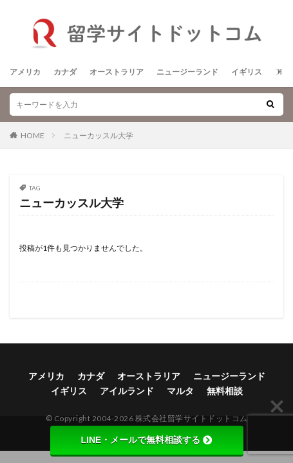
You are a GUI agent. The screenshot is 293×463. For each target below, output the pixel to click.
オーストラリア (117, 72)
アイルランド (127, 390)
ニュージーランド (187, 72)
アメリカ (25, 72)
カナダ (65, 72)
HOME (32, 135)
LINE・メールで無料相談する (147, 440)
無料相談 (225, 390)
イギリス (246, 72)
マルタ (180, 390)
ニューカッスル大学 (98, 135)
